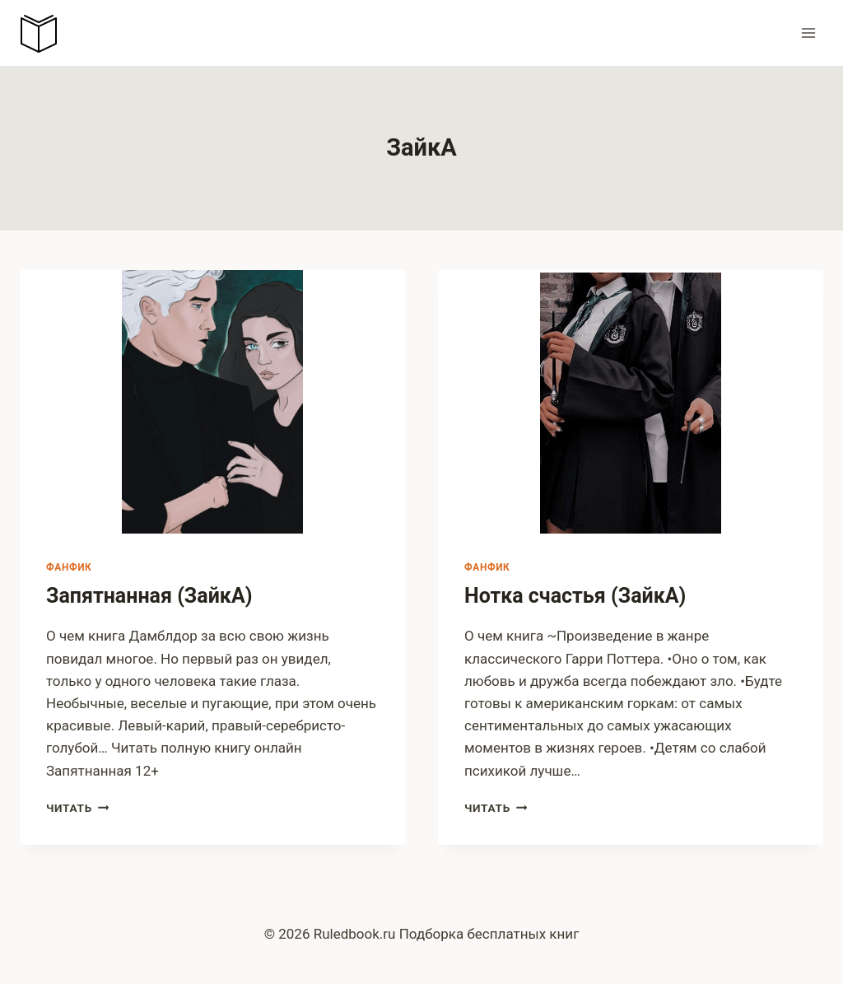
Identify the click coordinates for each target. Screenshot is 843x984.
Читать (77, 807)
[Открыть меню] (808, 32)
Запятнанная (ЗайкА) (149, 596)
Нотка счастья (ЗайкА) (575, 596)
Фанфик (68, 567)
